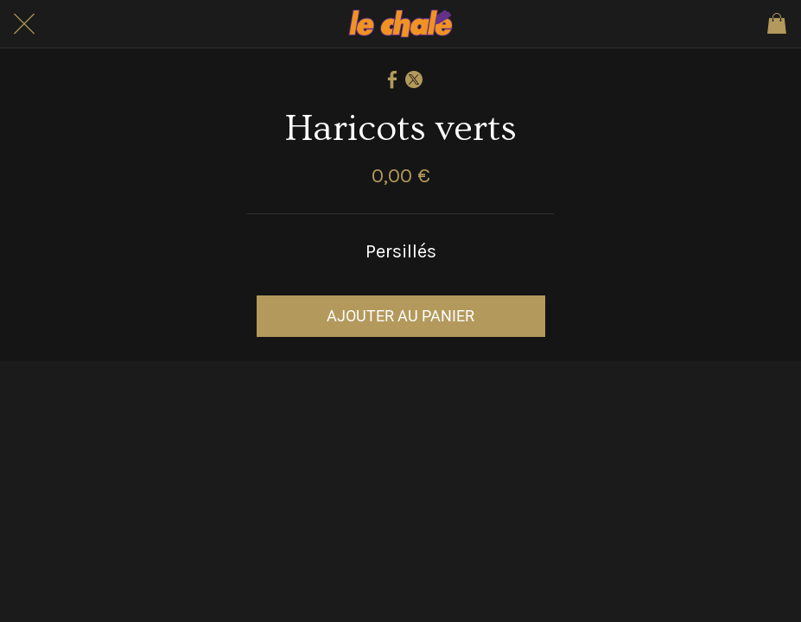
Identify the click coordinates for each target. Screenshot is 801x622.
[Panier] (777, 24)
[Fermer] (24, 24)
